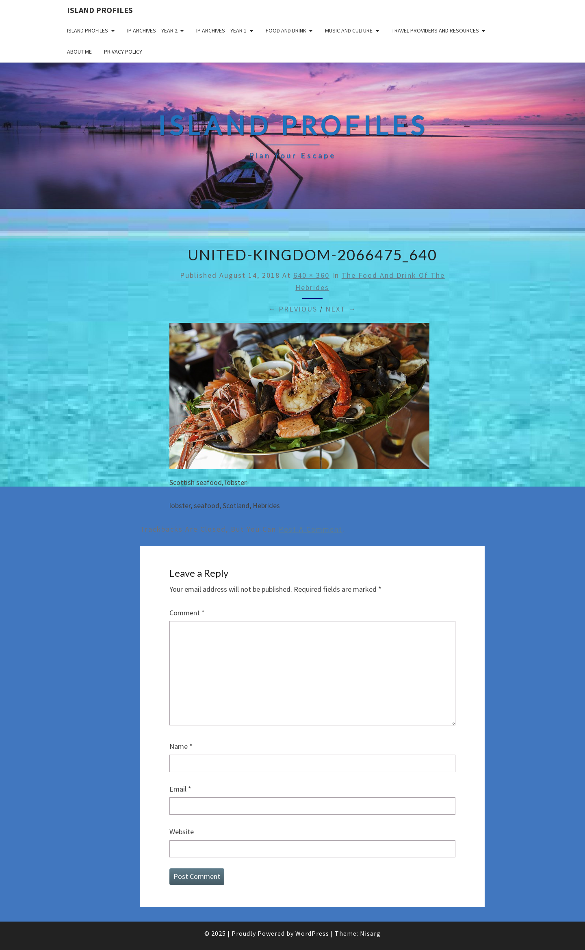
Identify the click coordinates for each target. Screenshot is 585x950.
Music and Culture (349, 30)
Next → (340, 309)
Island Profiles (100, 10)
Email (180, 789)
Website (181, 831)
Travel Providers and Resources (435, 30)
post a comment (310, 529)
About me (79, 51)
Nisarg (370, 933)
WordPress (312, 933)
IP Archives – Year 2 (152, 30)
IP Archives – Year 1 (221, 30)
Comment (187, 612)
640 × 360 (311, 275)
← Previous (292, 309)
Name (181, 746)
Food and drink (286, 30)
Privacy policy (123, 51)
